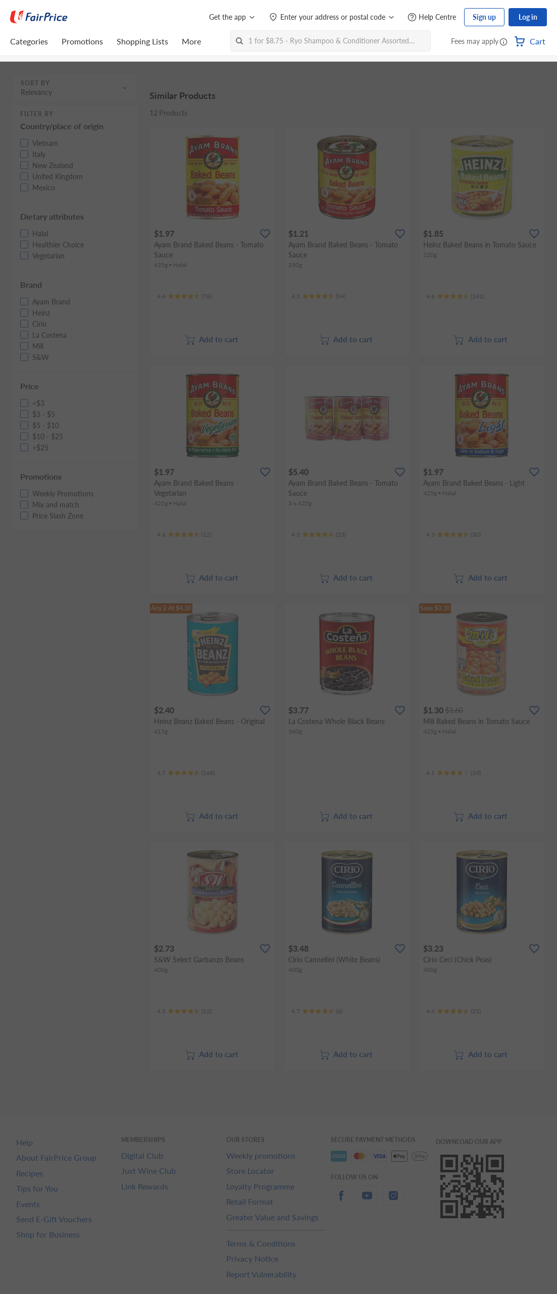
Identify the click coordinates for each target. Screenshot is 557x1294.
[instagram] (393, 1201)
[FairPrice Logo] (39, 17)
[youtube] (367, 1201)
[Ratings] (184, 296)
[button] (503, 42)
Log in (528, 17)
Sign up (484, 17)
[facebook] (341, 1201)
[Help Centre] (432, 17)
